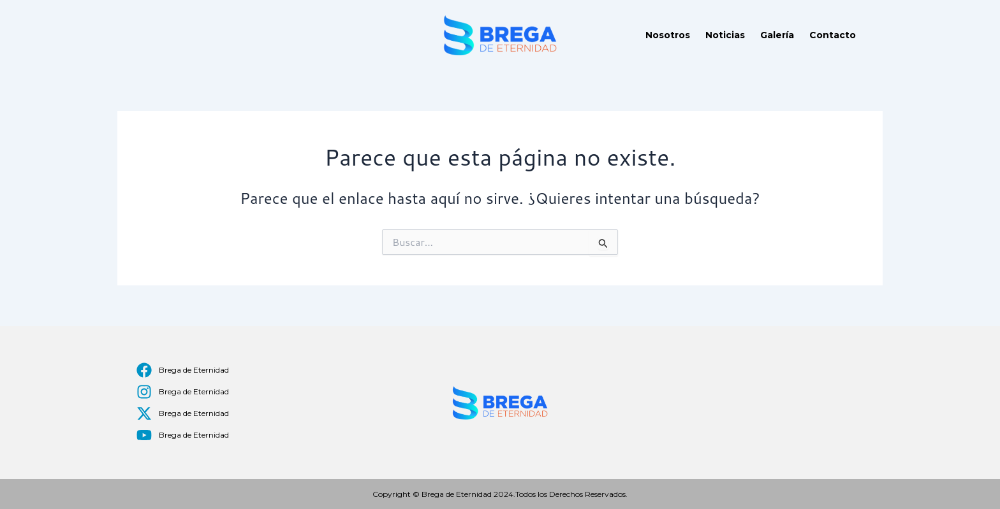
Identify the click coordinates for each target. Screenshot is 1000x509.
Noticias (725, 35)
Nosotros (667, 35)
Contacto (832, 35)
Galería (777, 35)
